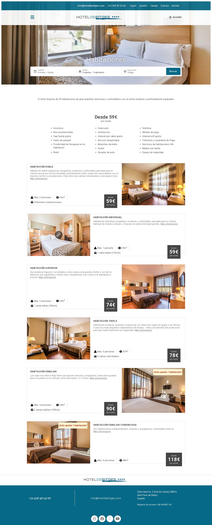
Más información (39, 178)
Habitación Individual (107, 217)
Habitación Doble (41, 166)
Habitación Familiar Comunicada (115, 424)
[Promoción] (134, 72)
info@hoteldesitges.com (91, 5)
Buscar (173, 71)
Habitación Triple (105, 321)
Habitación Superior (44, 268)
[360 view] (58, 234)
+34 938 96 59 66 (117, 5)
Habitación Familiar (43, 371)
